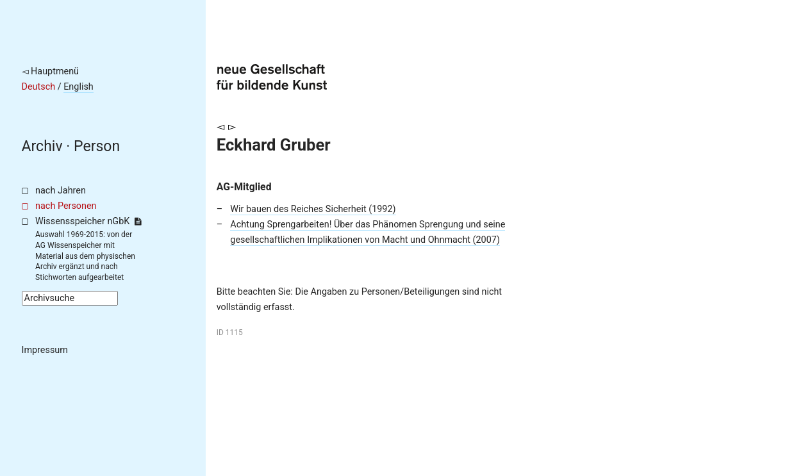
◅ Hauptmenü (50, 71)
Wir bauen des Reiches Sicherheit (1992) (312, 209)
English (78, 86)
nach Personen (65, 206)
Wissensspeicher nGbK (88, 221)
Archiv (42, 146)
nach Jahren (60, 190)
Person (97, 146)
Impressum (45, 350)
